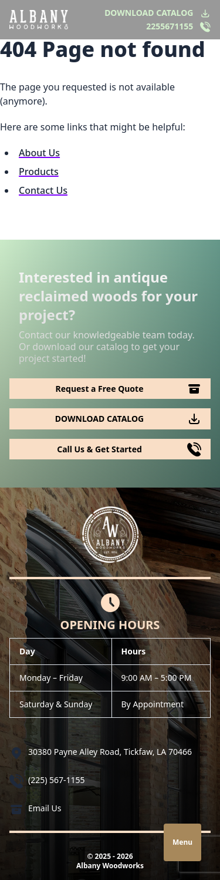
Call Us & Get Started (99, 449)
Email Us (45, 808)
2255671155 (169, 26)
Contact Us (43, 190)
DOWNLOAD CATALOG (148, 12)
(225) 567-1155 (56, 779)
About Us (39, 152)
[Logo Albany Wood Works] (38, 19)
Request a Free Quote (100, 388)
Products (39, 171)
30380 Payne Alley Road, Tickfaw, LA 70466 (110, 751)
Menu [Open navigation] (182, 842)
